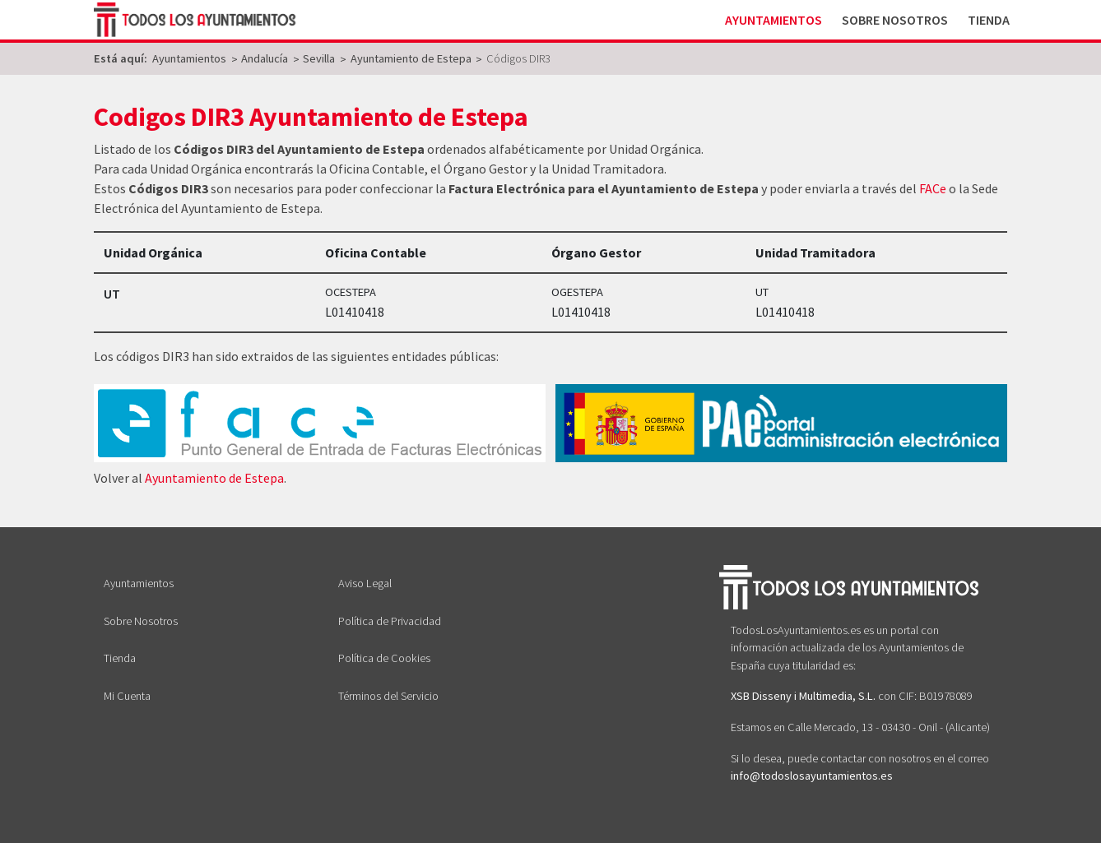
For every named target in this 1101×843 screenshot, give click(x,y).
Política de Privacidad (389, 621)
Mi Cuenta (127, 695)
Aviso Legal (365, 583)
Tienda (989, 20)
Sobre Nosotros (895, 20)
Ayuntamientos (773, 20)
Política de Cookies (384, 658)
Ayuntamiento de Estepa (214, 478)
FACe (932, 188)
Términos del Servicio (388, 695)
